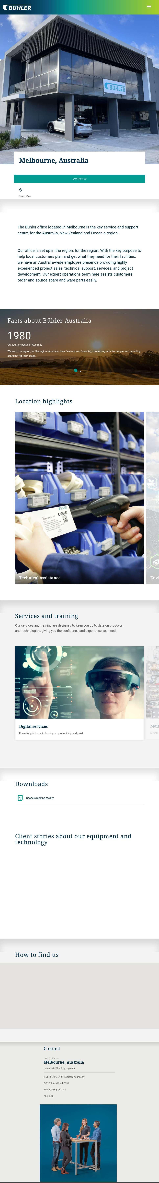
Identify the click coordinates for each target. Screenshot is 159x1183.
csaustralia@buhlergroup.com (59, 1068)
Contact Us (79, 178)
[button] (79, 993)
